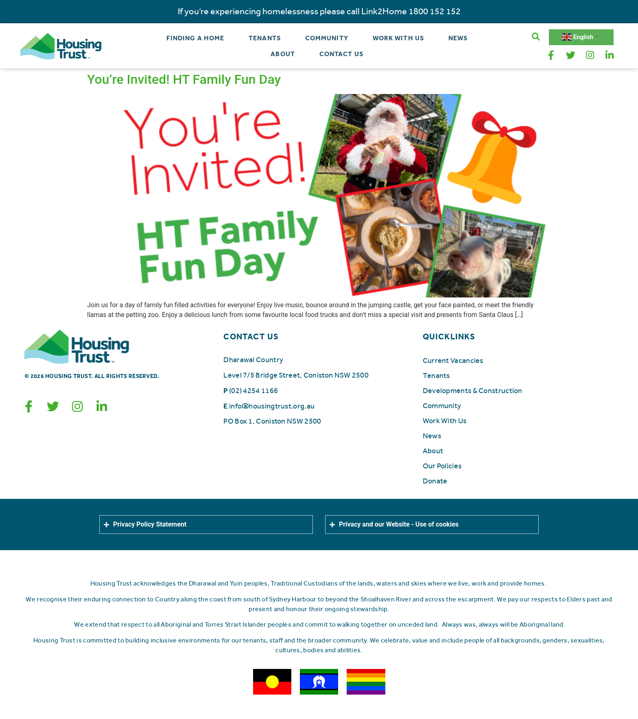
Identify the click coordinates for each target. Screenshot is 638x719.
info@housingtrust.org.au (272, 405)
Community (326, 38)
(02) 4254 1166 (253, 390)
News (458, 38)
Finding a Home (195, 38)
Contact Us (341, 54)
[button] (536, 37)
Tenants (265, 38)
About (283, 54)
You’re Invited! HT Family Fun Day (184, 79)
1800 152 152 (435, 11)
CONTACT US (251, 336)
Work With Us (398, 38)
